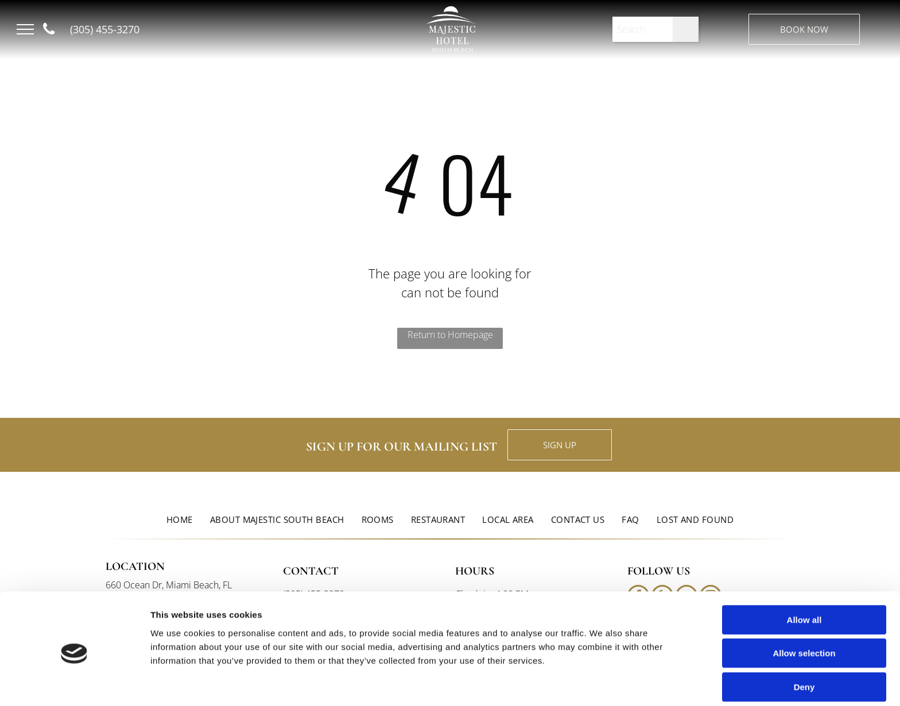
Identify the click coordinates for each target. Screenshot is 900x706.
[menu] (25, 29)
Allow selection (804, 609)
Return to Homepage (450, 334)
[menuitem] (179, 519)
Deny (804, 642)
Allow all (804, 575)
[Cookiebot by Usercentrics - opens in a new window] (74, 683)
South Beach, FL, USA (247, 43)
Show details (602, 683)
